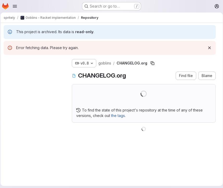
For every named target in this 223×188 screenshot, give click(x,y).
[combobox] (35, 72)
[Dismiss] (208, 48)
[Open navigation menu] (15, 6)
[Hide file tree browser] (9, 62)
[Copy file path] (154, 63)
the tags (119, 115)
